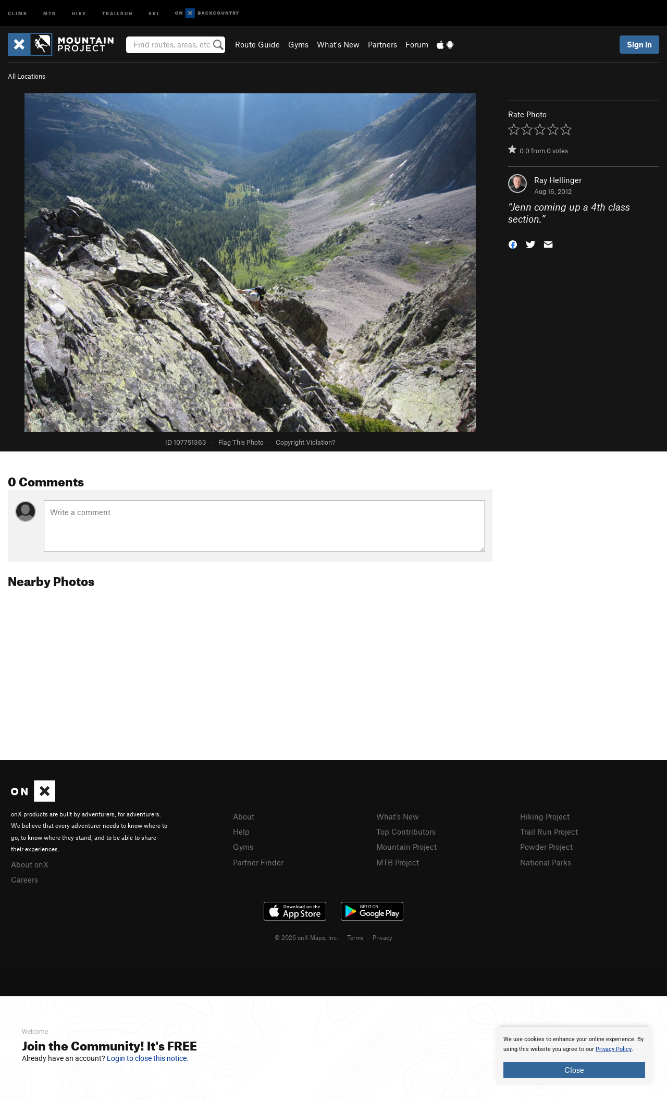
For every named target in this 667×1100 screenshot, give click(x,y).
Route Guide (257, 44)
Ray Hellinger (558, 180)
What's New (338, 44)
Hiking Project (545, 816)
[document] (574, 1056)
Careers (24, 879)
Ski (154, 12)
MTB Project (397, 862)
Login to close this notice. (148, 1058)
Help (241, 831)
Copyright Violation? (305, 442)
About (243, 816)
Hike (79, 12)
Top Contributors (406, 831)
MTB (49, 12)
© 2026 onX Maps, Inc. (306, 937)
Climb (18, 12)
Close (574, 1069)
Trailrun (117, 12)
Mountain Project (406, 846)
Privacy (382, 937)
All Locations (26, 76)
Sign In (639, 44)
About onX (29, 864)
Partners (382, 44)
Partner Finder (258, 862)
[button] (512, 243)
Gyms (298, 44)
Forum (416, 44)
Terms (355, 937)
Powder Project (546, 846)
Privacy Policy (614, 1049)
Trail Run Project (549, 831)
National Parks (545, 862)
